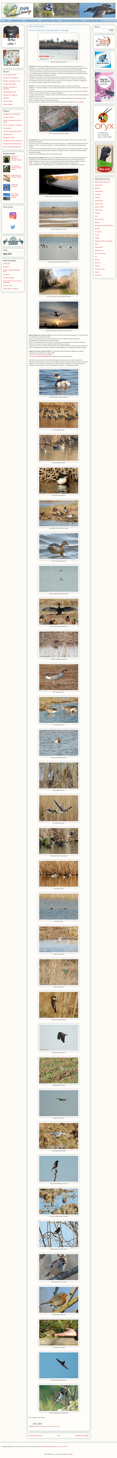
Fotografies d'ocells (16, 20)
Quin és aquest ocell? (9, 75)
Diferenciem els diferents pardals (16, 176)
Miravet (97, 222)
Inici (6, 20)
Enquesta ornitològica (9, 84)
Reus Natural (7, 128)
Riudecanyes (99, 247)
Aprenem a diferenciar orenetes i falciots (16, 158)
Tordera (97, 266)
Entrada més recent (35, 1435)
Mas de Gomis (99, 219)
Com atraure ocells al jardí (93, 20)
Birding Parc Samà (9, 137)
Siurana (97, 259)
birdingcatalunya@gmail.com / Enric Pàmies (55, 1446)
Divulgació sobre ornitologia (11, 114)
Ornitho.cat (6, 274)
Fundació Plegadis (8, 278)
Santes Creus (99, 250)
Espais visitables (79, 102)
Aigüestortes (98, 185)
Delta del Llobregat (40, 1426)
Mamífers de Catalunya (10, 95)
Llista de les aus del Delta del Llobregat (41, 354)
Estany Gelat (99, 210)
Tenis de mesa (7, 285)
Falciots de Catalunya (14, 185)
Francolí (97, 213)
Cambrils (97, 197)
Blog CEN (6, 267)
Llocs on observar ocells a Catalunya (72, 20)
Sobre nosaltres (8, 104)
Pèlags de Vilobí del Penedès (104, 241)
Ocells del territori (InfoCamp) (12, 143)
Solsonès (97, 263)
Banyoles (97, 188)
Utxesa (97, 272)
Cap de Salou (99, 204)
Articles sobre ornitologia (10, 78)
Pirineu (97, 235)
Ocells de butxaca (8, 117)
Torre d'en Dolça (100, 269)
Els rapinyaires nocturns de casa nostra (16, 167)
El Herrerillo (6, 263)
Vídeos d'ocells (7, 101)
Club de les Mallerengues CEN (12, 131)
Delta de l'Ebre (99, 207)
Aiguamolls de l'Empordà (102, 182)
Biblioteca (6, 98)
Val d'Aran (98, 275)
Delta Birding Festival (9, 92)
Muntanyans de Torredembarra (104, 225)
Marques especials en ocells (11, 81)
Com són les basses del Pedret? (15, 195)
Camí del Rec (99, 200)
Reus (96, 244)
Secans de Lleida (100, 253)
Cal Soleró (98, 194)
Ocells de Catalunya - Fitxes (50, 20)
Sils (96, 256)
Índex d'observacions (32, 20)
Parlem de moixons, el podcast (12, 125)
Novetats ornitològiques (36, 356)
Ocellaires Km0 (7, 134)
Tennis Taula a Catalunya (10, 288)
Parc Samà (98, 231)
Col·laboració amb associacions (12, 140)
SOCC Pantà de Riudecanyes (12, 147)
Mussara (97, 228)
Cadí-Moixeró (99, 191)
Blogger (70, 1454)
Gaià (96, 216)
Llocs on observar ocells (53, 1426)
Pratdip (97, 238)
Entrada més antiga (82, 1435)
